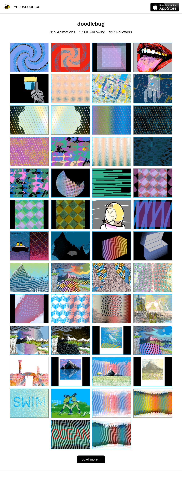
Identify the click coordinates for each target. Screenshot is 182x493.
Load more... (91, 459)
